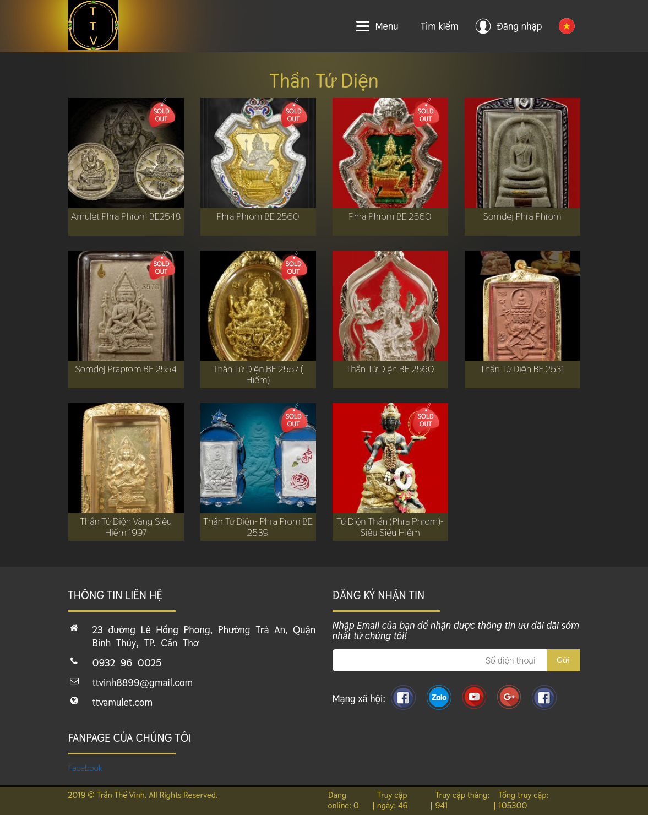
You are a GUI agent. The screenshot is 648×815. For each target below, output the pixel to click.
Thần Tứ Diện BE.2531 (522, 368)
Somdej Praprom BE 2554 (126, 368)
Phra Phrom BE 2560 (257, 216)
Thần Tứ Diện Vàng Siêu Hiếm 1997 (126, 527)
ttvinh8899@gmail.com (142, 682)
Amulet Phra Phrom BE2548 (126, 216)
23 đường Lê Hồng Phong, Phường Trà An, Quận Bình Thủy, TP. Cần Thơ (204, 636)
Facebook (85, 768)
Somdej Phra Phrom (522, 216)
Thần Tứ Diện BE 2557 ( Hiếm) (258, 374)
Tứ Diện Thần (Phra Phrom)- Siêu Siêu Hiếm (390, 527)
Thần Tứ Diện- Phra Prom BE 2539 (258, 527)
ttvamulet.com (122, 702)
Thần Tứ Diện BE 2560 (390, 368)
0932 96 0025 (127, 662)
